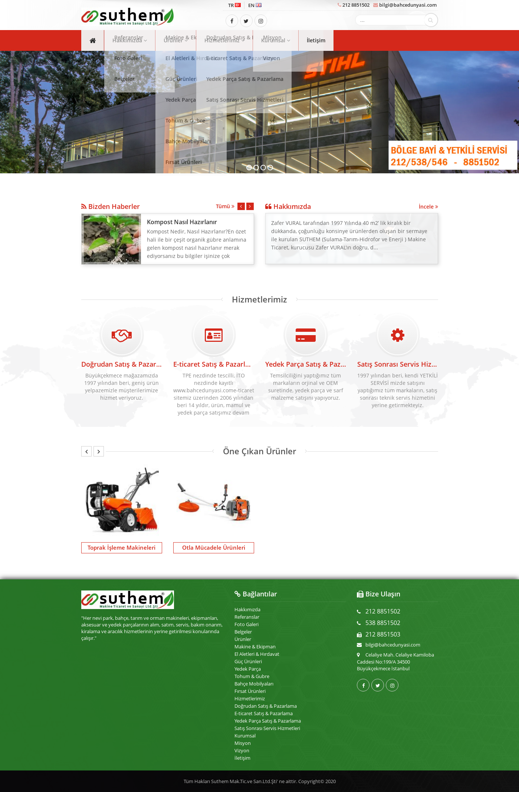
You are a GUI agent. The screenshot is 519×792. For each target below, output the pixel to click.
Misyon (242, 743)
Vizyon (241, 750)
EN (255, 5)
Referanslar (246, 616)
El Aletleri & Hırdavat (256, 654)
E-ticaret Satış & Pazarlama (263, 713)
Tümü (225, 206)
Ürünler (176, 40)
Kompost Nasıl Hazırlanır (182, 222)
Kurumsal (275, 40)
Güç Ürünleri (248, 661)
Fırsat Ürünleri (250, 691)
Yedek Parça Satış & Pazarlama (267, 720)
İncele (428, 206)
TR (234, 5)
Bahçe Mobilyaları (253, 683)
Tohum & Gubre (251, 676)
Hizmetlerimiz (224, 40)
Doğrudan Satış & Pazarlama (121, 360)
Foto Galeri (246, 624)
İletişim (316, 40)
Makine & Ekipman (255, 646)
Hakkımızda (129, 40)
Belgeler (243, 631)
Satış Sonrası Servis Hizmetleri (267, 728)
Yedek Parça (247, 668)
